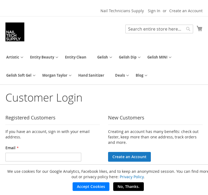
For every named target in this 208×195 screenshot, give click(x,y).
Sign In (154, 10)
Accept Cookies (91, 186)
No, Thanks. (128, 186)
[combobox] (159, 29)
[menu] (104, 66)
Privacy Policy (132, 176)
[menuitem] (12, 57)
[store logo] (14, 31)
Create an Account (186, 10)
